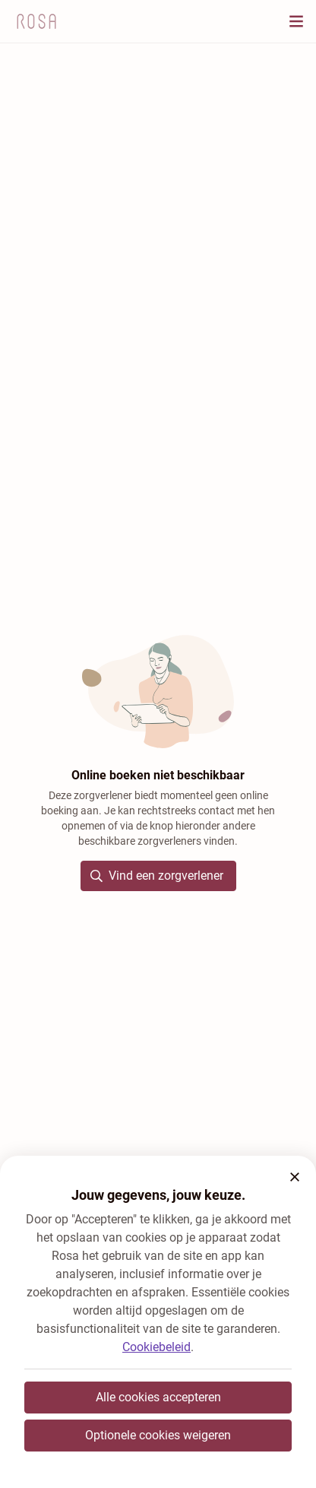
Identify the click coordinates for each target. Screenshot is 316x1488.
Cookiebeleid (156, 1347)
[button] (295, 1177)
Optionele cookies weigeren (158, 1435)
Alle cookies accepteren (158, 1397)
